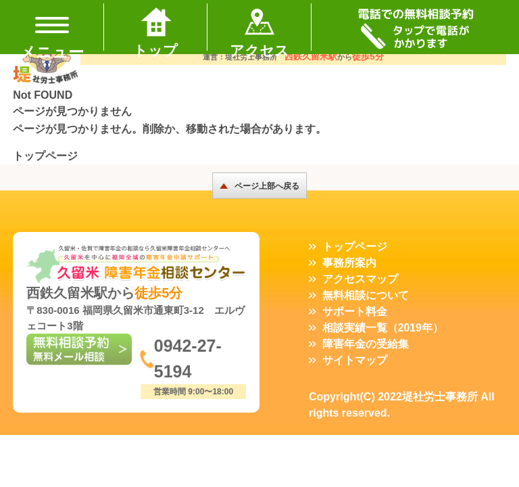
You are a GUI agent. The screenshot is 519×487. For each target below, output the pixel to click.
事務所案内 (349, 263)
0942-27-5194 (189, 360)
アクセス (259, 48)
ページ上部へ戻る (266, 186)
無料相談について (365, 295)
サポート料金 (354, 311)
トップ (155, 48)
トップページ (45, 156)
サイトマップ (354, 360)
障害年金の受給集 (365, 344)
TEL (415, 27)
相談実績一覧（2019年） (383, 327)
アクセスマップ (360, 279)
